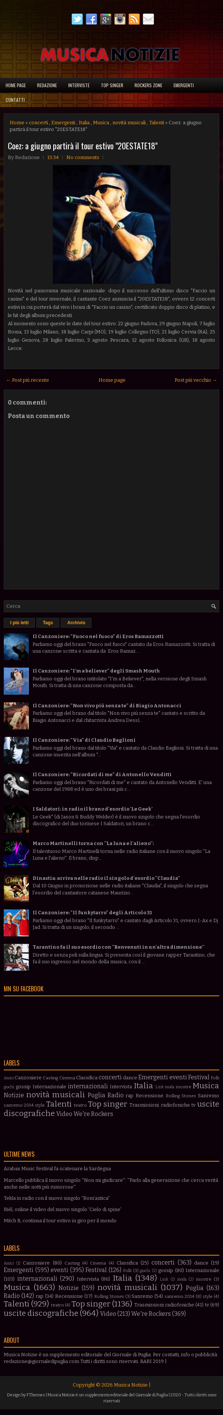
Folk (215, 1077)
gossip (23, 1086)
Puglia (96, 1095)
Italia (84, 122)
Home (17, 122)
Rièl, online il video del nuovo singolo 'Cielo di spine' (62, 1209)
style (40, 1105)
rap (129, 1095)
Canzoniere (28, 1077)
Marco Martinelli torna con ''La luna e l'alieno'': (93, 843)
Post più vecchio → (196, 380)
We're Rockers (93, 1113)
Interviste (79, 85)
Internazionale (49, 1086)
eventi (178, 1077)
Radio (116, 1095)
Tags (48, 622)
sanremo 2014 (19, 1105)
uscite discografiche (41, 1313)
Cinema (67, 1077)
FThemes (36, 1395)
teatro (80, 1105)
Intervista (121, 1086)
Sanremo (208, 1095)
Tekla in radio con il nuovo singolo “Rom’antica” (57, 1198)
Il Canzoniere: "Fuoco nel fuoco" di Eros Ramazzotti (98, 636)
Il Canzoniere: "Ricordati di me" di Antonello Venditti (102, 774)
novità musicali (129, 122)
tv (194, 1105)
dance (130, 1077)
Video (64, 1113)
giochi (9, 1087)
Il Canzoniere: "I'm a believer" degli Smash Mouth (96, 671)
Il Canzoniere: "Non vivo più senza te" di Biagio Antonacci (107, 705)
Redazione (47, 85)
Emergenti (184, 85)
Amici (9, 1078)
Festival (199, 1077)
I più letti (19, 622)
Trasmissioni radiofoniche (159, 1105)
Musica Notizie (131, 1385)
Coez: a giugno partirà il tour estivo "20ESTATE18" (82, 145)
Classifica (86, 1077)
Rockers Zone (148, 85)
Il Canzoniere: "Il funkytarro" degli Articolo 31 (92, 912)
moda (169, 1087)
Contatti (15, 100)
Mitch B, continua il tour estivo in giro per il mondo (60, 1220)
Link (160, 1087)
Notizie (14, 1095)
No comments (82, 157)
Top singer (112, 85)
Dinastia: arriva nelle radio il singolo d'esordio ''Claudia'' (106, 878)
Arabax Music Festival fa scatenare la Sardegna (57, 1168)
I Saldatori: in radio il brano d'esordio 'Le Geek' (93, 809)
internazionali (88, 1086)
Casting (50, 1077)
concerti (38, 122)
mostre (183, 1086)
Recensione (149, 1095)
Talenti (156, 122)
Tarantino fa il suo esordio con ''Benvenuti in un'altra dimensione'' (118, 947)
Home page (16, 85)
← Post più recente (27, 380)
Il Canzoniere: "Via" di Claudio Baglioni (84, 740)
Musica (101, 122)
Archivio (76, 622)
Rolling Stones (181, 1095)
